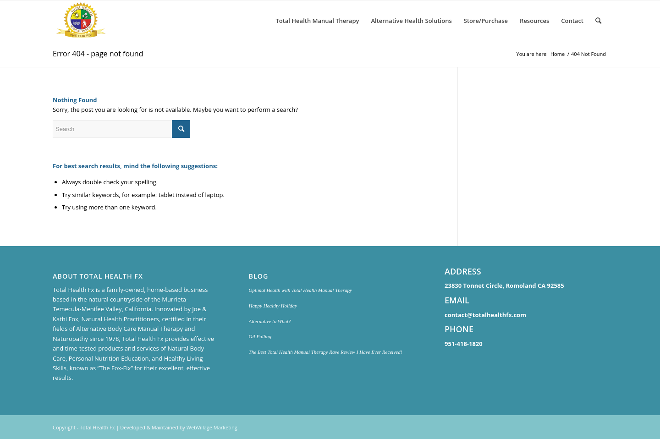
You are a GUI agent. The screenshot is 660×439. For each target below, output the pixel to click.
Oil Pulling (260, 336)
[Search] (598, 20)
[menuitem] (317, 20)
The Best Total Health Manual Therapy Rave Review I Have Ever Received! (325, 352)
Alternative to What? (270, 321)
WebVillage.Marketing (212, 427)
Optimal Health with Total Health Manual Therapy (300, 290)
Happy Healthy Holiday (273, 305)
